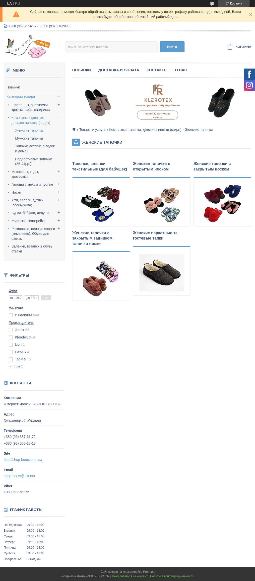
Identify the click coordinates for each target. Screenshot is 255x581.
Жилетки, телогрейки (28, 221)
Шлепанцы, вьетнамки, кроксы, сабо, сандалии (30, 107)
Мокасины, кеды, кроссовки (25, 174)
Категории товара (20, 96)
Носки (16, 192)
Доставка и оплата (118, 70)
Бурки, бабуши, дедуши (30, 213)
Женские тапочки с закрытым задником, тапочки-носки (93, 238)
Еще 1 (18, 366)
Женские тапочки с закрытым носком (212, 166)
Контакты (157, 70)
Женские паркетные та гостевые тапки (155, 236)
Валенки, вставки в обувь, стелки (32, 248)
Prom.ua (148, 572)
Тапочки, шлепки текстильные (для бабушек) (99, 166)
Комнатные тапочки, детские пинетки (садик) (30, 120)
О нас (181, 70)
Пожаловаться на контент (130, 576)
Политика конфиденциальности (172, 576)
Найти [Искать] (172, 47)
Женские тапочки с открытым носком (151, 166)
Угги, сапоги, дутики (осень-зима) (27, 202)
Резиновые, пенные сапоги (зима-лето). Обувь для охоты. (33, 234)
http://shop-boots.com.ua (23, 460)
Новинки (13, 87)
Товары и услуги (92, 130)
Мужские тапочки (29, 138)
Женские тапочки (29, 130)
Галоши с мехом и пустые (32, 184)
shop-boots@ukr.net (19, 476)
